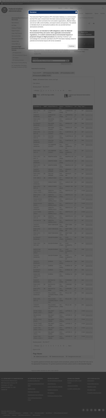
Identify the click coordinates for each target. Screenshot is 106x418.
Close (76, 12)
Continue (71, 46)
